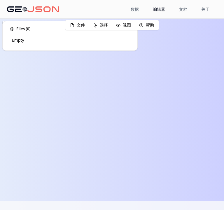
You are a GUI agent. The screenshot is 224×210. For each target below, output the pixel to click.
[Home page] (33, 9)
